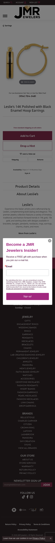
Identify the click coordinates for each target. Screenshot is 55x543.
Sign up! (27, 296)
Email (9, 266)
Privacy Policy (38, 538)
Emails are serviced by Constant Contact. (20, 289)
